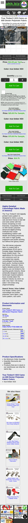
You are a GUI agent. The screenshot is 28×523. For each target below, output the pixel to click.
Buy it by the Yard (7, 56)
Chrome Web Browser (22, 16)
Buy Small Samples (20, 56)
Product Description (7, 196)
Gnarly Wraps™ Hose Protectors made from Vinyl (13, 406)
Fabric (1, 9)
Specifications (7, 200)
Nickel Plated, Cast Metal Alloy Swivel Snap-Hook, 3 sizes (13, 480)
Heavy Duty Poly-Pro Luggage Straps (13, 498)
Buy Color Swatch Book (20, 58)
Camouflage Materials (5, 9)
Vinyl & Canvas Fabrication (13, 461)
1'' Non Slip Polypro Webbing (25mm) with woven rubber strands (13, 443)
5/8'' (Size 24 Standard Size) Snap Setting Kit (13, 424)
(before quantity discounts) (13, 63)
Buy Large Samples (7, 58)
